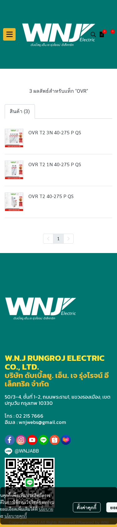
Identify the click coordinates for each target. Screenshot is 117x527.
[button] (93, 34)
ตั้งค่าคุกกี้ (86, 507)
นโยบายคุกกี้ (15, 516)
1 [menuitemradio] (58, 238)
